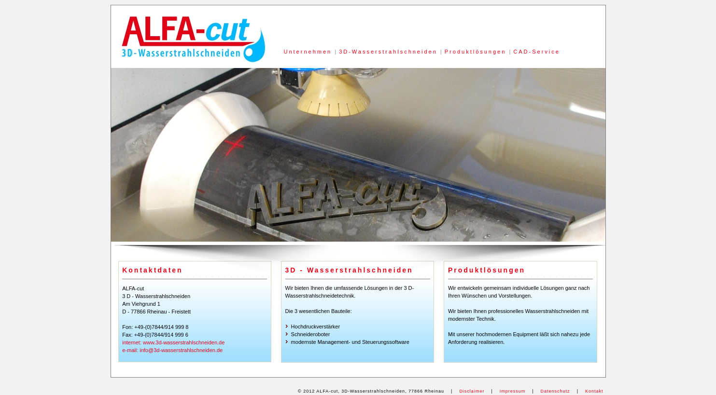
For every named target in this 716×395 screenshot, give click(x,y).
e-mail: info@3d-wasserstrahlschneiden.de (172, 350)
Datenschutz (555, 391)
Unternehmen (308, 51)
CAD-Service (536, 51)
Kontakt (594, 391)
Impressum (513, 391)
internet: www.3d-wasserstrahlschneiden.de (173, 342)
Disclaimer (471, 391)
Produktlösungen (475, 51)
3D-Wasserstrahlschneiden (388, 51)
